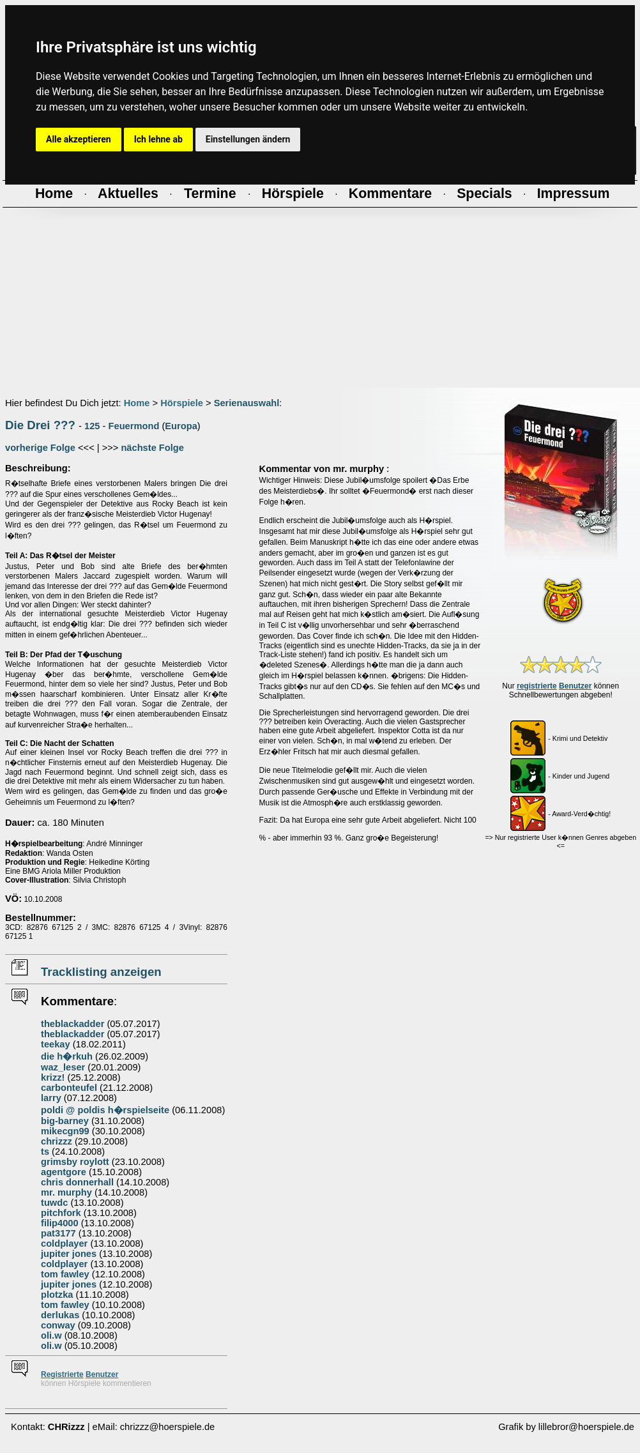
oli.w (51, 1335)
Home (137, 403)
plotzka (57, 1294)
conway (58, 1325)
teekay (55, 1044)
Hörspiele (181, 403)
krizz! (53, 1077)
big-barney (65, 1121)
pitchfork (61, 1213)
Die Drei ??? (40, 425)
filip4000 (60, 1223)
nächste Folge (152, 448)
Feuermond (134, 426)
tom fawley (65, 1274)
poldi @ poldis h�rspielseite (105, 1110)
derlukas (60, 1315)
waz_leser (63, 1067)
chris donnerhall (77, 1182)
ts (45, 1151)
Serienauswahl (247, 403)
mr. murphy (66, 1192)
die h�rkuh (67, 1056)
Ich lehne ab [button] (158, 139)
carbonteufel (69, 1088)
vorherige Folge (40, 448)
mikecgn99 (65, 1131)
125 (92, 426)
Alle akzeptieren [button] (78, 139)
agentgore (63, 1172)
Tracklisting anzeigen (101, 971)
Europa (181, 426)
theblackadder (72, 1024)
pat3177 (58, 1233)
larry (51, 1098)
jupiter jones (68, 1254)
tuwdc (54, 1203)
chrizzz (56, 1141)
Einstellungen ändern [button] (248, 139)
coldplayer (64, 1243)
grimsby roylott (75, 1162)
